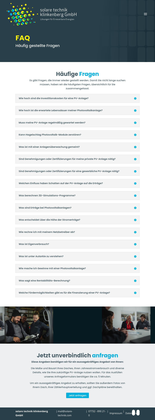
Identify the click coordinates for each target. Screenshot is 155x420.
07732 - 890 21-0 (97, 413)
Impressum (115, 413)
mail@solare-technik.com (65, 413)
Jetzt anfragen (77, 395)
